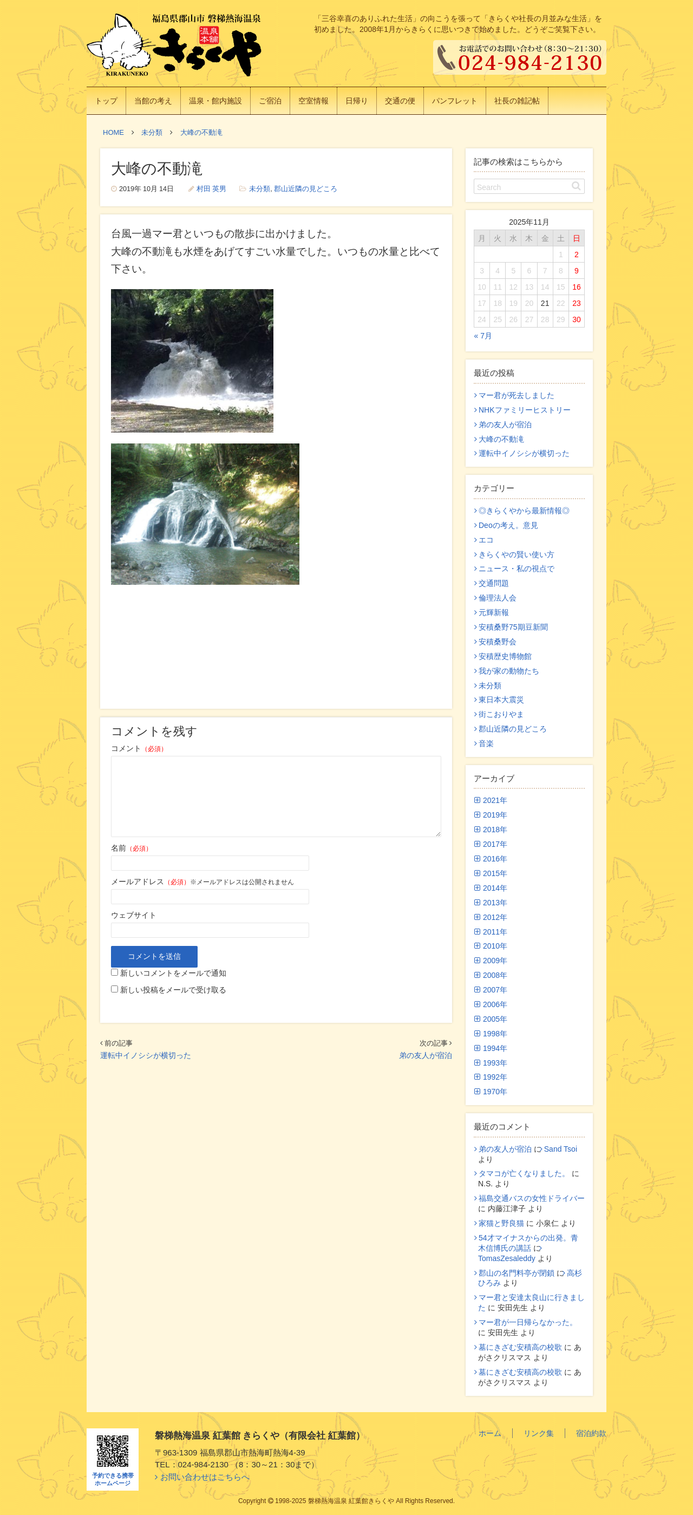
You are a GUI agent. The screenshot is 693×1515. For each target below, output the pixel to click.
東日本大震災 (501, 699)
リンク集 (539, 1433)
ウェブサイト (133, 915)
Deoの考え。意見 (508, 525)
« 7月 (483, 335)
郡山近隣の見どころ (305, 189)
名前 (131, 848)
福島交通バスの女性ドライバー (532, 1198)
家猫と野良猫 (501, 1223)
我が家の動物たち (509, 671)
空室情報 (313, 100)
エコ (486, 540)
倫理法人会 (498, 597)
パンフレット (455, 100)
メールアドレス (150, 881)
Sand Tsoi (560, 1149)
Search (489, 187)
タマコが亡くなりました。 (524, 1173)
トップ (106, 100)
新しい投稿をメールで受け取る (173, 989)
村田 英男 (212, 189)
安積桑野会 (498, 641)
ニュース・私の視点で (516, 568)
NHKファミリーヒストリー (525, 410)
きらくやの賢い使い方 (516, 554)
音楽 (486, 743)
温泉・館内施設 (215, 100)
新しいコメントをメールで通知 (173, 973)
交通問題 (494, 583)
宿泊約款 (591, 1433)
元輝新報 (494, 612)
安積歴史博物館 (505, 656)
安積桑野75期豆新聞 (513, 627)
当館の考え (153, 100)
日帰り (356, 100)
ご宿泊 (270, 100)
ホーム (490, 1433)
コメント (139, 748)
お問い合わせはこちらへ (205, 1476)
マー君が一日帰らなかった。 (528, 1322)
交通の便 (400, 100)
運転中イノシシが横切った (145, 1055)
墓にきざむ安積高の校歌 (520, 1347)
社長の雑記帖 (517, 100)
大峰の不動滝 (501, 439)
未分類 (259, 189)
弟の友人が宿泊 (425, 1055)
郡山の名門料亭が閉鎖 (516, 1273)
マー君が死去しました (516, 395)
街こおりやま (501, 714)
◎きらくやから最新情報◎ (524, 510)
